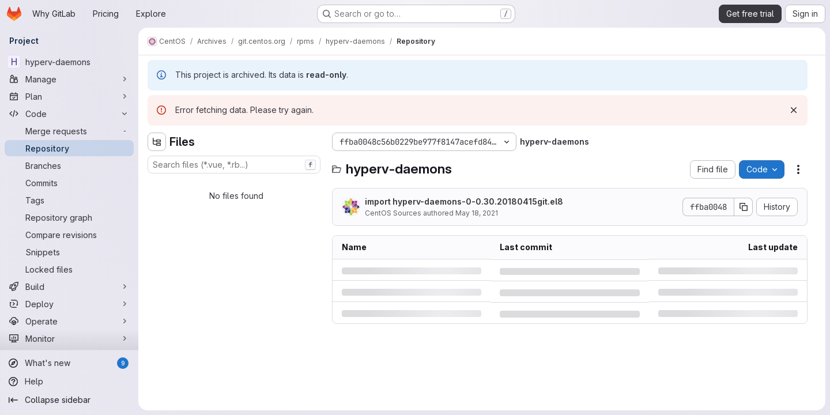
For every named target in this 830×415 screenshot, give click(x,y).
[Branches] (69, 165)
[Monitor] (69, 338)
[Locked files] (69, 269)
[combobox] (234, 164)
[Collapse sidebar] (69, 400)
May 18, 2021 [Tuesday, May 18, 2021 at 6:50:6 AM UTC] (476, 213)
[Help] (69, 381)
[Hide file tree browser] (157, 142)
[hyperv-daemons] (69, 62)
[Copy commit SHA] (743, 207)
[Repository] (69, 148)
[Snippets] (69, 252)
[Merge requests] (69, 131)
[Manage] (69, 79)
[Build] (69, 286)
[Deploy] (69, 304)
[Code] (69, 113)
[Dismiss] (794, 110)
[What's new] (69, 363)
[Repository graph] (69, 217)
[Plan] (69, 96)
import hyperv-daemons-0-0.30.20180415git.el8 (464, 201)
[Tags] (69, 200)
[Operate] (69, 321)
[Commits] (69, 183)
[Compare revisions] (69, 235)
